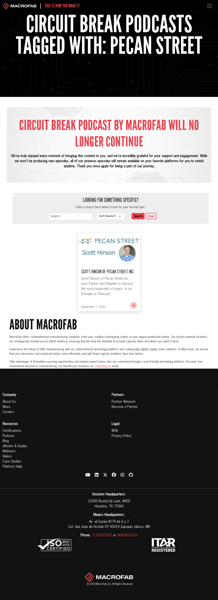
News (6, 407)
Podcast (8, 436)
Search (138, 216)
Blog (6, 441)
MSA (115, 431)
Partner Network (123, 402)
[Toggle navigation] (209, 6)
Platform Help (12, 467)
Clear (151, 216)
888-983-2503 (127, 535)
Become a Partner (125, 407)
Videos (7, 456)
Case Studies (12, 461)
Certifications (12, 431)
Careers (8, 412)
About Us (9, 402)
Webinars (9, 451)
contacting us (102, 366)
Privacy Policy (121, 436)
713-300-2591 (102, 535)
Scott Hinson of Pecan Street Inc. (107, 277)
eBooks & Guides (15, 446)
